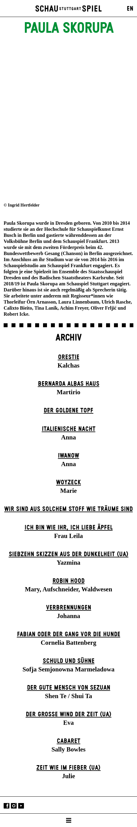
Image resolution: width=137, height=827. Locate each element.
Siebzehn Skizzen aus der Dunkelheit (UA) (69, 554)
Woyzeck (68, 482)
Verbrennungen (68, 607)
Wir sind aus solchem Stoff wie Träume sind (68, 509)
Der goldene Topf (68, 410)
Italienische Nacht (68, 429)
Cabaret (68, 741)
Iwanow (68, 455)
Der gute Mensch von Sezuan (68, 687)
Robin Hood (68, 581)
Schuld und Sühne (69, 661)
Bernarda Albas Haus (68, 384)
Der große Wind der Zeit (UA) (69, 714)
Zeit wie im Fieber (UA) (68, 768)
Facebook (6, 806)
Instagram (14, 806)
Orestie (68, 357)
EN (130, 8)
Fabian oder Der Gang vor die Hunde (68, 634)
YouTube (21, 806)
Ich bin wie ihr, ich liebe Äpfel (69, 527)
